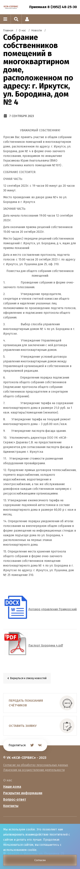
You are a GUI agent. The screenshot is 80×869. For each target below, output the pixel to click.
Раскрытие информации (22, 793)
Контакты (10, 806)
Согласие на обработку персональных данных (35, 765)
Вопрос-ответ (14, 799)
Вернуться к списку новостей (28, 678)
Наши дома (12, 787)
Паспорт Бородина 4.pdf (45, 645)
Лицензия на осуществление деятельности (34, 770)
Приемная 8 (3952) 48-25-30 (53, 7)
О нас (7, 780)
